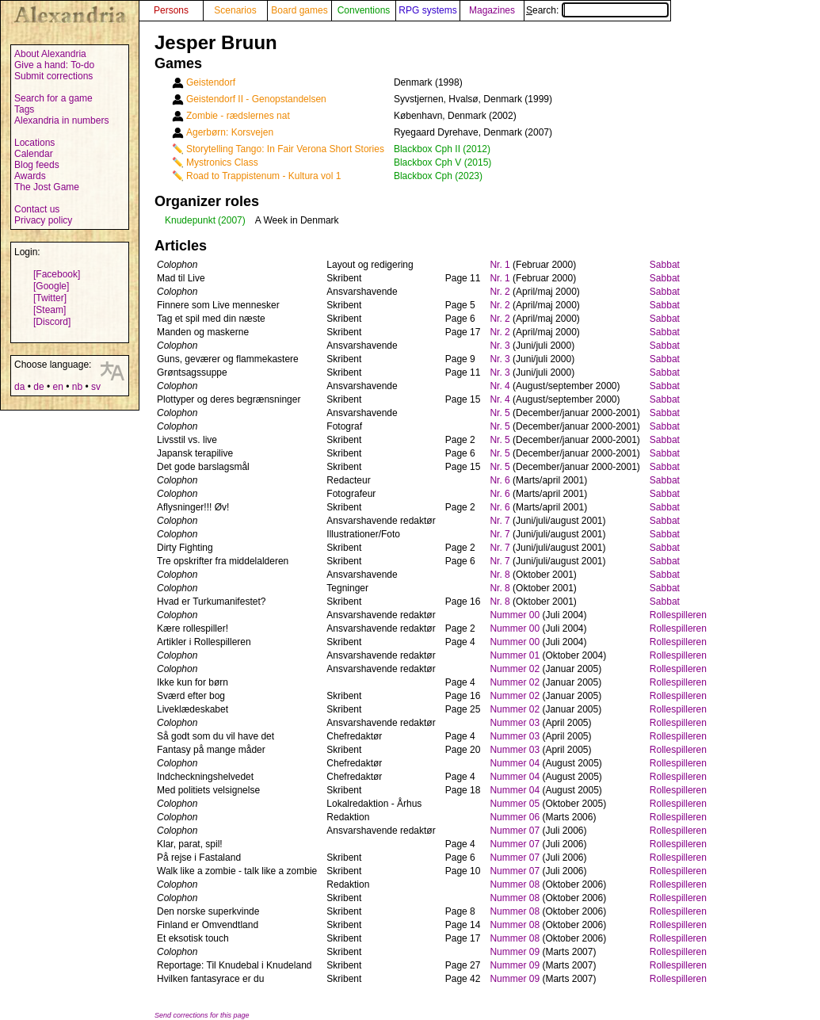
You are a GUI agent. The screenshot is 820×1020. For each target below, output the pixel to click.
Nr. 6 (499, 480)
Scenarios (235, 10)
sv (96, 386)
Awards (30, 175)
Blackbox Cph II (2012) (442, 149)
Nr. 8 (499, 574)
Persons (171, 10)
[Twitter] (50, 298)
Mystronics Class (222, 162)
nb (77, 386)
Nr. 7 (499, 520)
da (19, 386)
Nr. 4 (499, 386)
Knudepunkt (190, 220)
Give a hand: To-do (54, 65)
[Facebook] (56, 274)
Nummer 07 (515, 830)
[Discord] (52, 321)
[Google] (51, 286)
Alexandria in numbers (61, 120)
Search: (597, 10)
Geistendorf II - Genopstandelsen (256, 99)
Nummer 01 (515, 655)
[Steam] (49, 309)
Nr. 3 (499, 345)
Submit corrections (53, 76)
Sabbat (665, 264)
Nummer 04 (515, 763)
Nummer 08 (515, 884)
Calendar (33, 153)
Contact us (36, 209)
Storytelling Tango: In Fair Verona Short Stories (285, 149)
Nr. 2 (499, 291)
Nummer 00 (515, 615)
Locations (34, 142)
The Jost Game (46, 187)
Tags (24, 109)
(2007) (232, 220)
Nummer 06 (515, 817)
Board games (299, 10)
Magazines (492, 10)
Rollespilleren (678, 615)
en (57, 386)
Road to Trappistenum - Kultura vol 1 (263, 175)
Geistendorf (210, 82)
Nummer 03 (515, 722)
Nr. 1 (499, 264)
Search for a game (53, 98)
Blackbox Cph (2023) (438, 175)
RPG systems (427, 10)
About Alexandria (50, 53)
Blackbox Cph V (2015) (442, 162)
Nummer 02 (515, 668)
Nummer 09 (515, 951)
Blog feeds (36, 164)
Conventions (364, 10)
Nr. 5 (499, 412)
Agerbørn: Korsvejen (229, 132)
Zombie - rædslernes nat (238, 115)
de (38, 386)
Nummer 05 (515, 803)
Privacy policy (43, 220)
